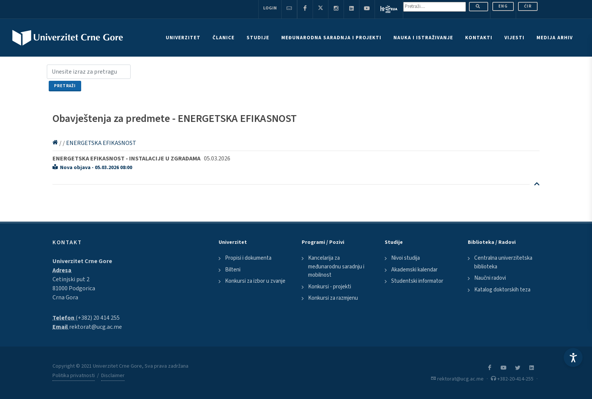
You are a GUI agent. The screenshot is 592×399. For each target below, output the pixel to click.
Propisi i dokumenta (248, 258)
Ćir (528, 6)
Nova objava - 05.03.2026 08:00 (92, 167)
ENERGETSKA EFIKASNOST (101, 143)
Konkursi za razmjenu (333, 298)
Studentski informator (417, 281)
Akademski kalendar (414, 270)
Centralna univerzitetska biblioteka (503, 262)
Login (270, 8)
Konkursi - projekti (329, 287)
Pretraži (65, 86)
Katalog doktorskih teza (502, 290)
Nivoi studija (405, 258)
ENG (503, 6)
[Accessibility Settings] (573, 357)
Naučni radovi (490, 278)
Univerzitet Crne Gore (82, 261)
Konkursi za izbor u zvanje (255, 281)
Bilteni (232, 270)
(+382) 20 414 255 (98, 318)
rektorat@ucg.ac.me (95, 327)
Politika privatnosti (73, 375)
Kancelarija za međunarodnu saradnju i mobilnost (336, 266)
